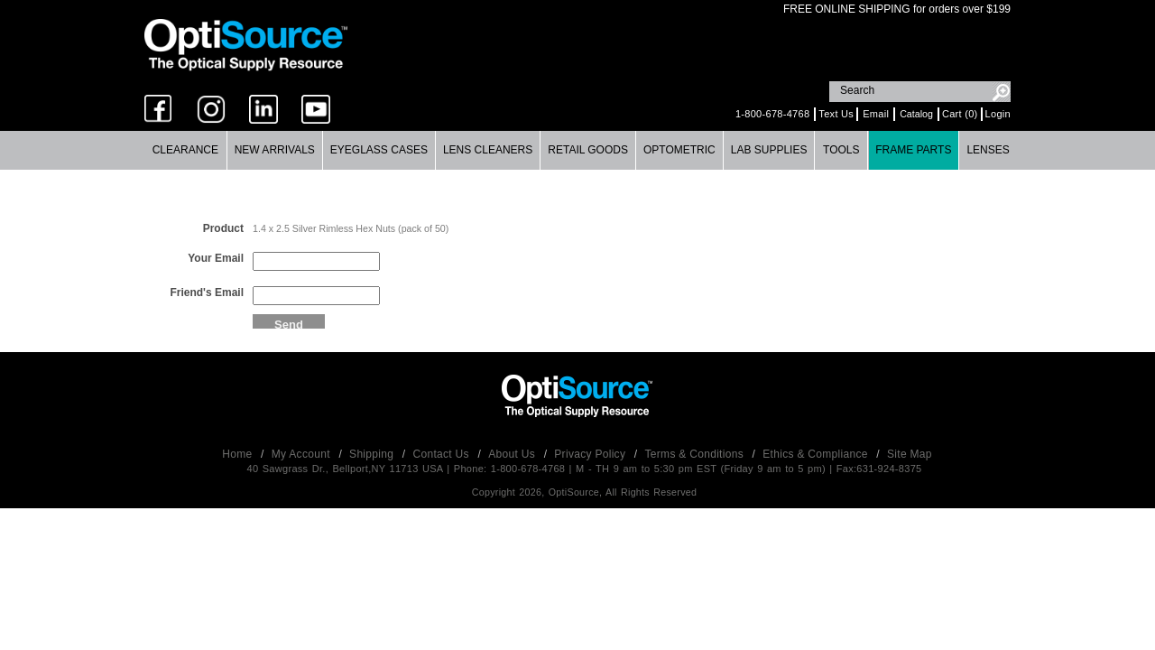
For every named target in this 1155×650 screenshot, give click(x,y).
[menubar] (577, 150)
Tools (841, 150)
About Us (513, 454)
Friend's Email (207, 292)
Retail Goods (588, 150)
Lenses (987, 150)
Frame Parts (913, 150)
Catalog (916, 113)
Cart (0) (960, 113)
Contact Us (443, 454)
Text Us (836, 113)
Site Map (909, 454)
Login (998, 113)
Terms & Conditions (696, 454)
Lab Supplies (769, 150)
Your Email (216, 258)
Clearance (185, 150)
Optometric (679, 150)
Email (876, 113)
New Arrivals (275, 150)
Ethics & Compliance (816, 454)
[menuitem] (185, 150)
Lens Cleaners (487, 150)
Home (238, 454)
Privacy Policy (591, 454)
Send (288, 323)
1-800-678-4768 (772, 113)
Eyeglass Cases (379, 150)
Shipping (373, 454)
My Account (303, 454)
